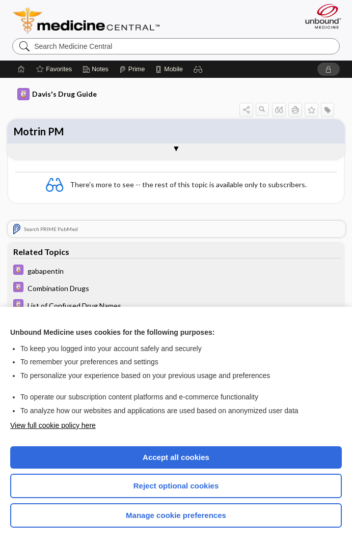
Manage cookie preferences (176, 515)
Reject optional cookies (176, 485)
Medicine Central (92, 21)
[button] (198, 69)
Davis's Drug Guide (57, 94)
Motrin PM (39, 131)
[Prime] (132, 69)
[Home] (21, 69)
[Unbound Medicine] (319, 16)
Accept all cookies (176, 457)
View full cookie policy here (53, 425)
